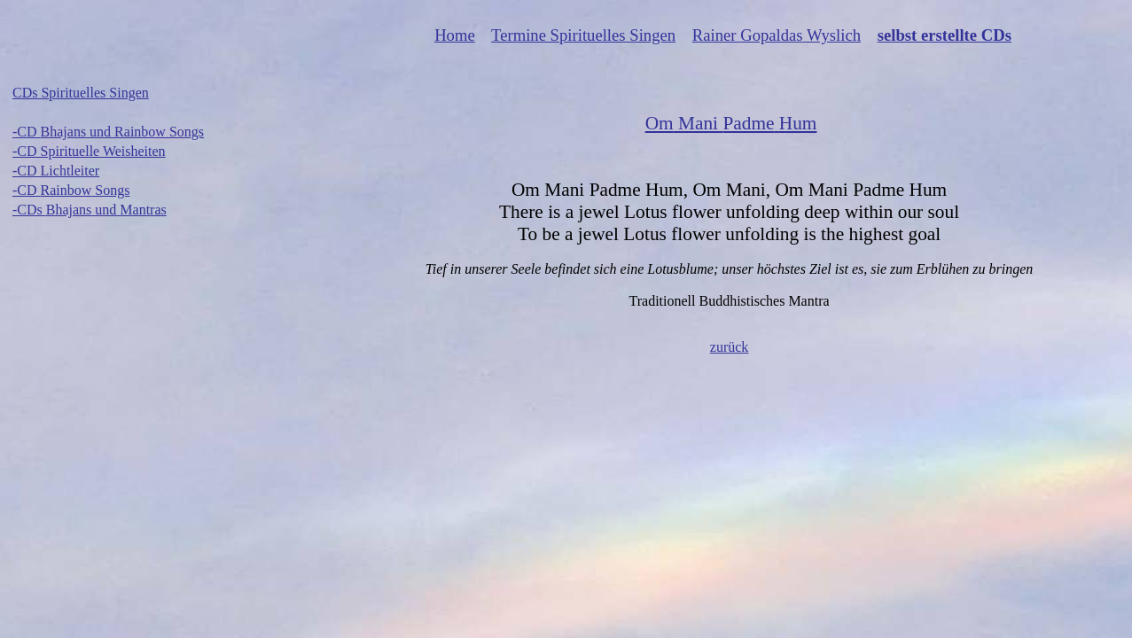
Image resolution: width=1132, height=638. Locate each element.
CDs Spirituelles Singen (80, 92)
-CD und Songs (108, 131)
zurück (729, 346)
